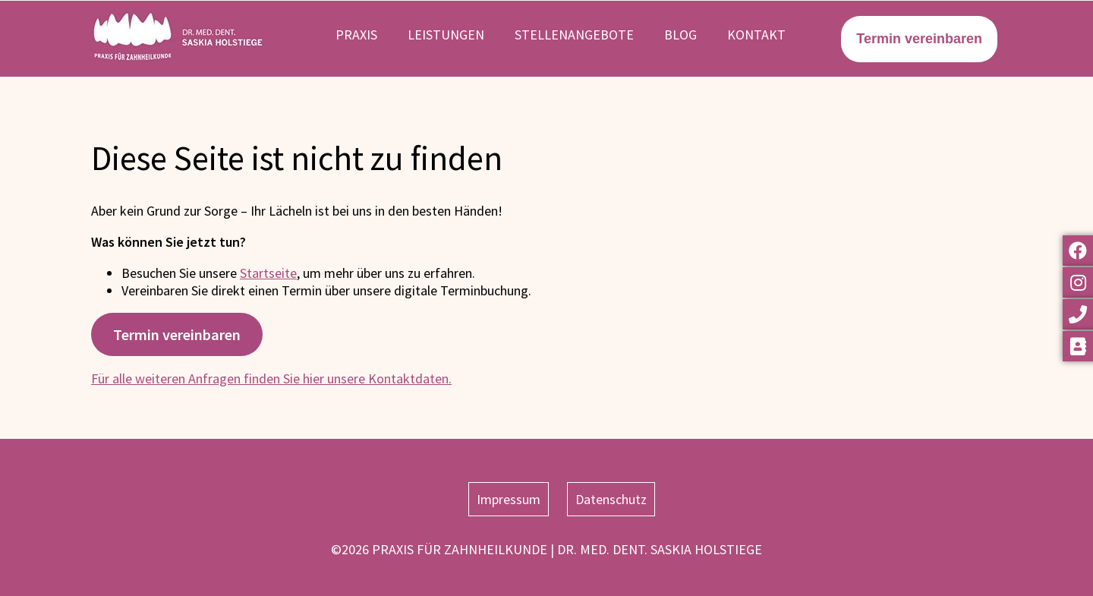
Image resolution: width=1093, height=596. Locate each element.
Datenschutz (611, 499)
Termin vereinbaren (177, 335)
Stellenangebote (574, 34)
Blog (680, 34)
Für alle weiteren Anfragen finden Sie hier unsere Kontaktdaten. (271, 378)
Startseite (268, 273)
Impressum (508, 499)
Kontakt (756, 34)
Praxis (356, 34)
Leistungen (446, 34)
